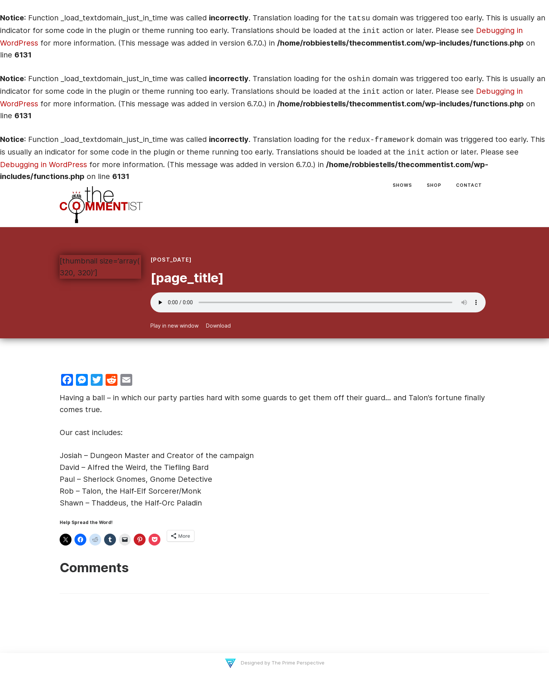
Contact (469, 185)
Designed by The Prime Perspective (282, 663)
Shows (402, 185)
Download (218, 325)
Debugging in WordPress (43, 164)
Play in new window (174, 325)
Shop (434, 185)
